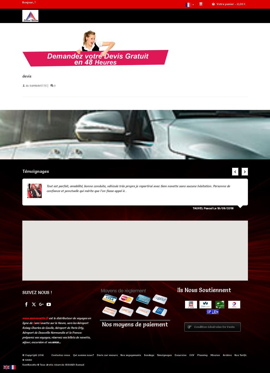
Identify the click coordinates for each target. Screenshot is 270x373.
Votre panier (229, 4)
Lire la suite (136, 191)
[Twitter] (33, 304)
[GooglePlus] (41, 304)
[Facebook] (26, 304)
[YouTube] (48, 304)
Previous (235, 171)
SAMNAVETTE (38, 85)
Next (245, 171)
